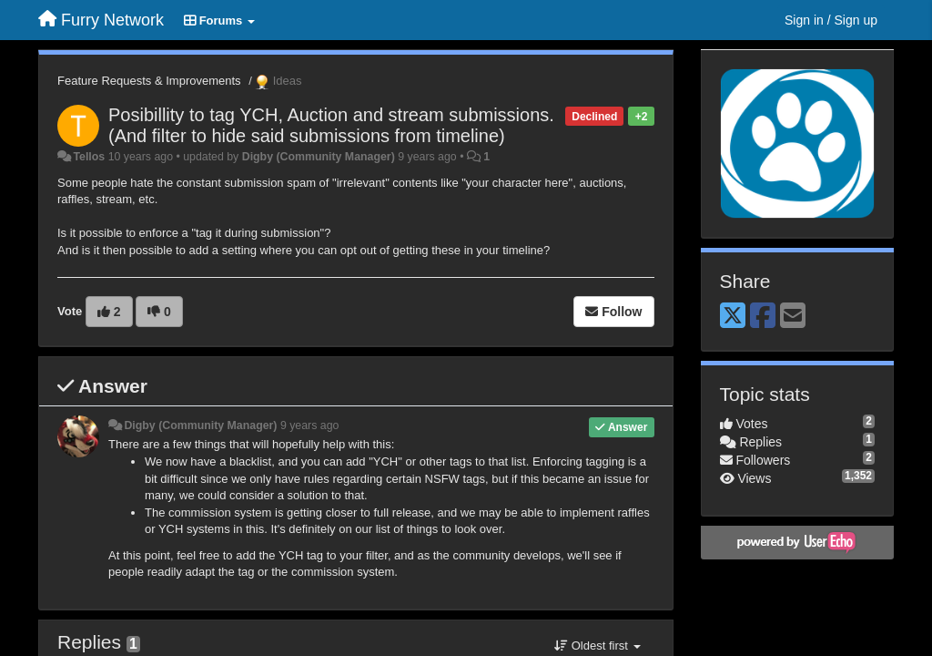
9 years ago (309, 425)
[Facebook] (762, 317)
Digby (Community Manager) (318, 156)
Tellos (89, 156)
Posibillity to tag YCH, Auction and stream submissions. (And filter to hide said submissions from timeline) (331, 125)
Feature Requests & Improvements (149, 80)
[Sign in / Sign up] (831, 20)
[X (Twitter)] (732, 317)
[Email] (792, 317)
